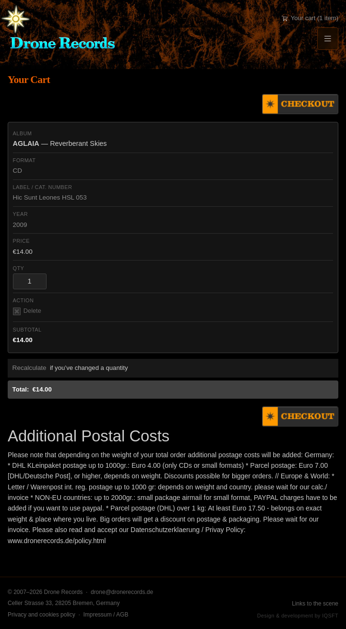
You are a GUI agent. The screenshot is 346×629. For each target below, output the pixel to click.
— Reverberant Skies (60, 143)
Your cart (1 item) (310, 18)
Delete (27, 311)
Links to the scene (315, 603)
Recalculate (29, 367)
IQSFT (330, 615)
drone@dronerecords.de (122, 592)
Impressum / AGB (105, 614)
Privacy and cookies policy (41, 614)
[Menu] (327, 38)
